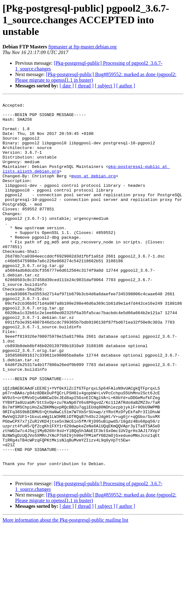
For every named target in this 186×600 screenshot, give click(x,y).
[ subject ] (105, 85)
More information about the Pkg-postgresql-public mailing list (65, 594)
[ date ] (67, 85)
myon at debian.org (93, 192)
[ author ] (125, 85)
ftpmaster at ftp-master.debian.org (82, 46)
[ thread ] (84, 85)
